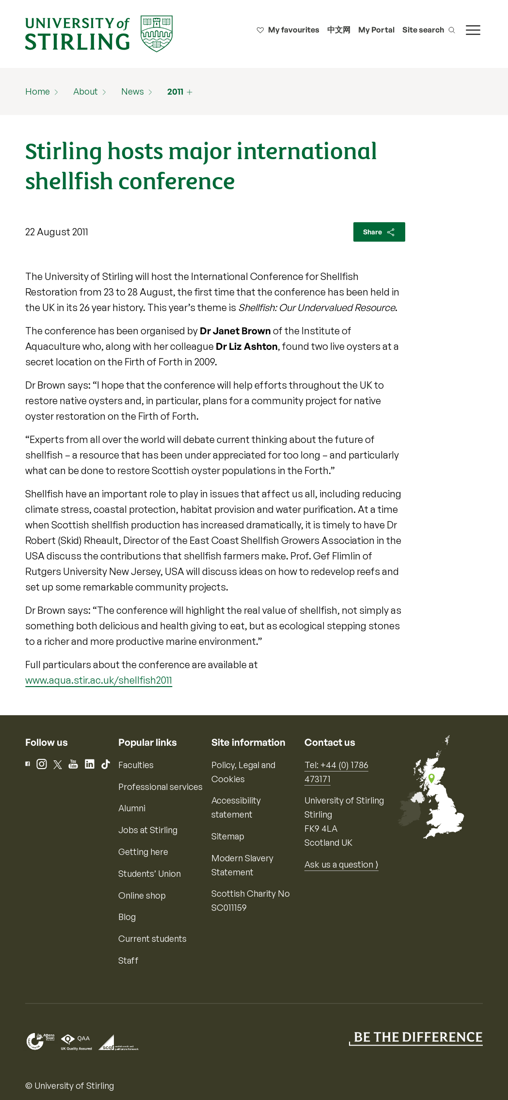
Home (37, 91)
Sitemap (227, 836)
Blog (127, 916)
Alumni (131, 808)
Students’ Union (149, 873)
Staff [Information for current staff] (128, 960)
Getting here (143, 851)
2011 (175, 91)
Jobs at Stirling (147, 829)
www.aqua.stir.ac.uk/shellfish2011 (98, 680)
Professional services (160, 786)
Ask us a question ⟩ (341, 864)
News (132, 91)
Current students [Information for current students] (152, 938)
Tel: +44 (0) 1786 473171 (336, 771)
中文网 (338, 29)
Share (379, 232)
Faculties (136, 764)
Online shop (142, 895)
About (85, 91)
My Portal (376, 29)
